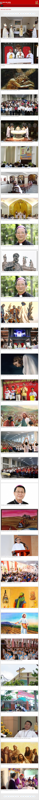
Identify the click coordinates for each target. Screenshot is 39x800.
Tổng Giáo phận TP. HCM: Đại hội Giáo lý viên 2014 (10, 453)
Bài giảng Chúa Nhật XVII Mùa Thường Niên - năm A (10, 531)
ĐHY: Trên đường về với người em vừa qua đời (9, 790)
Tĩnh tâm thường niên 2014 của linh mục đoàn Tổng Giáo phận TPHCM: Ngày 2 (15, 194)
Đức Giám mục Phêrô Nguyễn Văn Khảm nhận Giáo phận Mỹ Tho (13, 38)
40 (9, 13)
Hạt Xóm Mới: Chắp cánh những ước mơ (8, 686)
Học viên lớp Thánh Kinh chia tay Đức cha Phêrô (10, 116)
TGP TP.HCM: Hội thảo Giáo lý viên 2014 (8, 479)
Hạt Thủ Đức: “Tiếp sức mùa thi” (7, 712)
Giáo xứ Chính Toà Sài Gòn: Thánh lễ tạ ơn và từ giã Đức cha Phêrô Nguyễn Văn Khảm (17, 142)
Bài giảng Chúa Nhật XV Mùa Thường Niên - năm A (10, 634)
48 (29, 13)
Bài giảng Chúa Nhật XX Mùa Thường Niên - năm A (10, 323)
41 (12, 13)
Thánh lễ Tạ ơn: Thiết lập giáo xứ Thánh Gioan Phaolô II (11, 582)
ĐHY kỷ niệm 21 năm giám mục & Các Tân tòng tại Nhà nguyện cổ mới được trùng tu (16, 349)
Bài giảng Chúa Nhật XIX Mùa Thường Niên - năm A (10, 375)
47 (26, 13)
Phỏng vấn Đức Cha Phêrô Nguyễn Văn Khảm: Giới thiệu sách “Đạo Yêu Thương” (16, 738)
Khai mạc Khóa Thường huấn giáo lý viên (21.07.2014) (11, 556)
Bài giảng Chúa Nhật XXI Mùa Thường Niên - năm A (10, 271)
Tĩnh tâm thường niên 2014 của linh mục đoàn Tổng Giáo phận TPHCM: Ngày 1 (15, 220)
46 (24, 13)
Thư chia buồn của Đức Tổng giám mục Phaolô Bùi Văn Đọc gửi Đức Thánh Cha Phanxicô (17, 245)
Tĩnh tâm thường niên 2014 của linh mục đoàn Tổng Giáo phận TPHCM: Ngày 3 (15, 168)
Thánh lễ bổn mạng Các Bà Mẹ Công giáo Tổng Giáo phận (11, 660)
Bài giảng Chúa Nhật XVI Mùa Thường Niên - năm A (10, 608)
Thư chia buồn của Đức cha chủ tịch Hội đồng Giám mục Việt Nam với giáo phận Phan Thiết (18, 297)
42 (14, 13)
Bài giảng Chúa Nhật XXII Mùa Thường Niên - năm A (10, 90)
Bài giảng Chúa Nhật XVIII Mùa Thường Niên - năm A (10, 427)
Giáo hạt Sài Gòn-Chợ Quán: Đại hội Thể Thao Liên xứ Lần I (12, 401)
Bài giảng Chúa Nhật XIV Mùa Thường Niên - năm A (10, 764)
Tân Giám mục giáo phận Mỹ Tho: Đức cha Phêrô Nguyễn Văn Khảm (13, 505)
